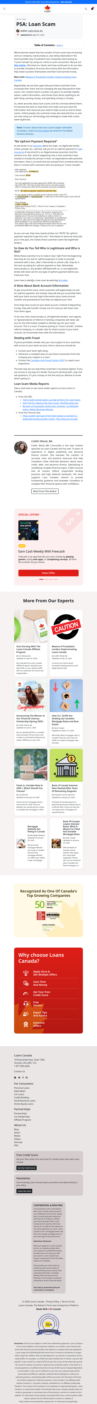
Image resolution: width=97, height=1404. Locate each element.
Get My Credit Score (26, 1167)
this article (44, 130)
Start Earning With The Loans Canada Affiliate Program (29, 649)
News (24, 19)
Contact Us (19, 1070)
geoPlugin (73, 1401)
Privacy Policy (52, 1300)
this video (63, 280)
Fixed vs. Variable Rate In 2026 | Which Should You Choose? (30, 787)
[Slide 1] (41, 579)
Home (18, 19)
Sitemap (18, 1141)
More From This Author (45, 491)
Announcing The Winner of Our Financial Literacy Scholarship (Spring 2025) (30, 718)
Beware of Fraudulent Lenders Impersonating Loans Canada (65, 649)
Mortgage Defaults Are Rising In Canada (36, 828)
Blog (16, 1128)
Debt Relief (19, 1090)
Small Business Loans (24, 1100)
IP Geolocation (61, 1401)
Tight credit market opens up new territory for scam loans (51, 399)
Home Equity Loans (23, 1103)
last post (37, 145)
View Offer (48, 573)
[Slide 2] (46, 579)
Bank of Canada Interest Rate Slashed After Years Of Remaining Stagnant (66, 787)
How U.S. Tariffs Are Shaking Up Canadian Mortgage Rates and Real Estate (66, 719)
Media (17, 1135)
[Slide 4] (56, 579)
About (17, 1131)
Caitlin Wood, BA (35, 31)
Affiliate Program (22, 1119)
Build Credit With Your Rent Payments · (48, 2)
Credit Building (21, 1096)
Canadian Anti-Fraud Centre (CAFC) (48, 360)
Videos (17, 1138)
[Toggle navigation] (4, 8)
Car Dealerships (22, 1116)
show (59, 45)
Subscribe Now (24, 1190)
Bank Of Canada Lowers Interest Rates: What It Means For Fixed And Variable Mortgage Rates (71, 827)
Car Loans (19, 1093)
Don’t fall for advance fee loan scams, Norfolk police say (50, 403)
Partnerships (20, 1112)
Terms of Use (68, 1300)
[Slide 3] (51, 579)
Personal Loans (21, 1087)
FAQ (16, 1144)
